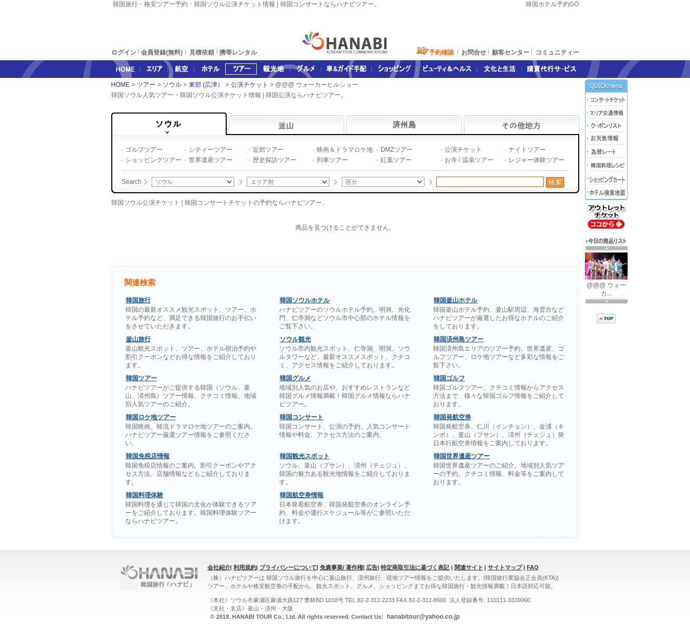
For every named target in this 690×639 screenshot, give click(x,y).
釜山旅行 (138, 339)
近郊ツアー (268, 149)
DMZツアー (397, 149)
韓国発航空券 (452, 417)
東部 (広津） (207, 84)
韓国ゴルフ (449, 378)
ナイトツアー (527, 149)
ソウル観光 (295, 339)
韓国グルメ (295, 378)
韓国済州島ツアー (459, 339)
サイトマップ (505, 567)
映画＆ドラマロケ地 (345, 149)
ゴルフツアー (144, 149)
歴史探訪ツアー (274, 160)
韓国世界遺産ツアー (462, 456)
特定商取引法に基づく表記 (415, 567)
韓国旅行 (138, 300)
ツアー (147, 84)
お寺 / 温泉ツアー (469, 160)
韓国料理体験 (144, 495)
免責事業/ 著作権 (341, 567)
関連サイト (468, 567)
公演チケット (250, 84)
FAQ (533, 567)
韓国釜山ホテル (455, 300)
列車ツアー (332, 160)
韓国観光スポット (305, 456)
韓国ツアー (141, 378)
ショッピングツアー (153, 160)
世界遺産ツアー (210, 160)
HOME (120, 84)
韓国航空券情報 (301, 495)
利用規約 (244, 567)
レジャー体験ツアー (537, 160)
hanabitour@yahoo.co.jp (422, 616)
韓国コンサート (301, 417)
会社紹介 (218, 567)
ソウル (173, 84)
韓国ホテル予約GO (552, 4)
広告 (371, 567)
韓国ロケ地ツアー (151, 417)
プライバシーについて (288, 567)
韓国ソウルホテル (305, 300)
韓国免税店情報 (148, 456)
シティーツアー (210, 149)
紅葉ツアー (396, 160)
